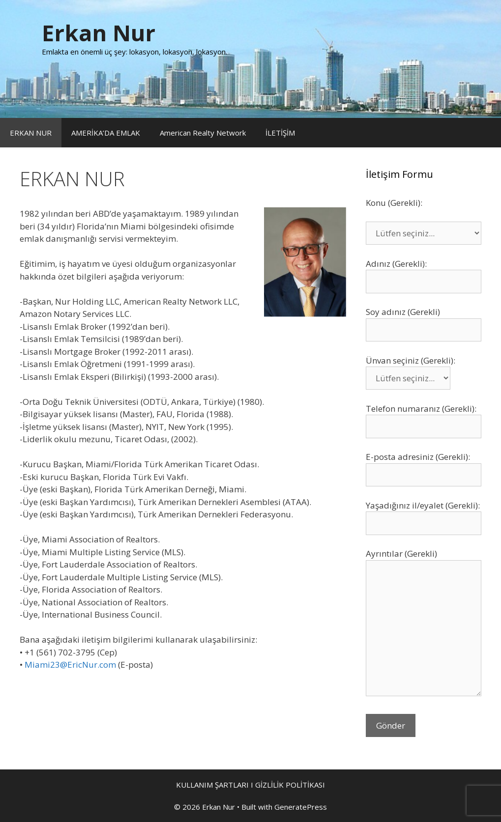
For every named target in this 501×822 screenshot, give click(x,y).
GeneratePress (300, 807)
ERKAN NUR (31, 133)
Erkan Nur (98, 33)
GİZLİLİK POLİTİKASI (290, 785)
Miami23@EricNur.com (70, 664)
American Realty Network (203, 133)
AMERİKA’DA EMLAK (105, 133)
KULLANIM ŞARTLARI (212, 785)
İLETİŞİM (280, 133)
